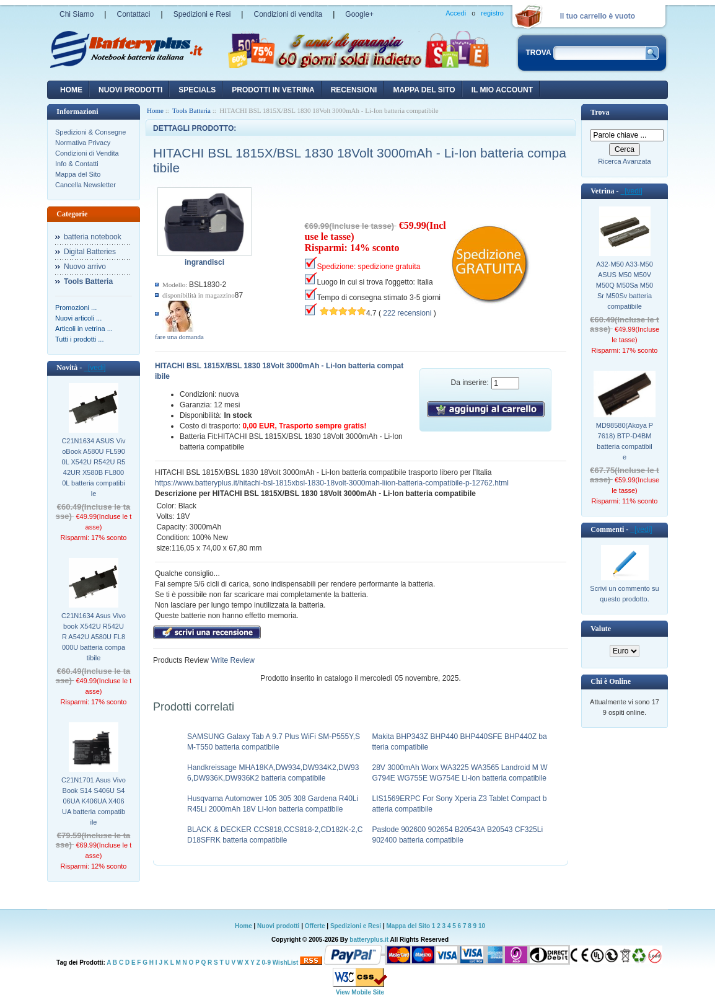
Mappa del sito (424, 90)
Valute (600, 628)
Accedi (455, 13)
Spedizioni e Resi (202, 14)
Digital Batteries (90, 251)
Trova (599, 112)
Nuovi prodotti (278, 926)
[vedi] (94, 367)
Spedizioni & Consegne (90, 132)
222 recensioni (407, 313)
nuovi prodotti (130, 90)
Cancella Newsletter (85, 184)
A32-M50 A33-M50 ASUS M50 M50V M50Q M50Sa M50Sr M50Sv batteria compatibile (624, 285)
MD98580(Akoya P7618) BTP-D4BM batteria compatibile (624, 441)
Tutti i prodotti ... (79, 339)
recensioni (354, 90)
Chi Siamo (76, 14)
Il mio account (502, 90)
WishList (286, 962)
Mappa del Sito (77, 174)
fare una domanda (179, 336)
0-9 (266, 962)
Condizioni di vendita (287, 14)
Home (71, 90)
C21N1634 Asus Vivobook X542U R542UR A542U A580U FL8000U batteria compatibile (93, 637)
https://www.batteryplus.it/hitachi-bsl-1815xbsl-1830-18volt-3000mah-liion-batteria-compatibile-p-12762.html (332, 483)
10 (481, 926)
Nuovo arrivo (85, 266)
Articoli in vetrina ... (84, 328)
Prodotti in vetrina (273, 90)
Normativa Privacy (82, 142)
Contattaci (133, 14)
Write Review (232, 660)
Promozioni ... (76, 307)
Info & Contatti (77, 163)
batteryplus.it (369, 939)
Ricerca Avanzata (624, 161)
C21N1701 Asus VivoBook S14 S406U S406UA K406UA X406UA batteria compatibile (93, 801)
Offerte (316, 926)
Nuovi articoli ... (78, 318)
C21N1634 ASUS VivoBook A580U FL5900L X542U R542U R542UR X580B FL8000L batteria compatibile (93, 467)
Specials (197, 90)
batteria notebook (92, 236)
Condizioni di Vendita (87, 153)
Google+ (359, 14)
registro (492, 13)
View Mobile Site (360, 992)
